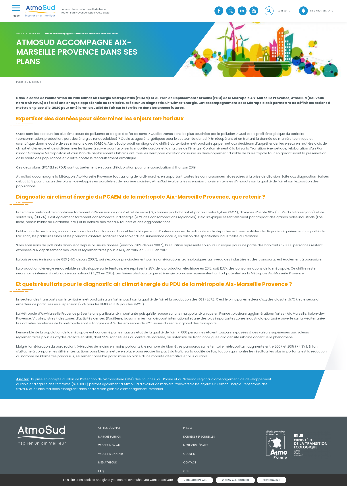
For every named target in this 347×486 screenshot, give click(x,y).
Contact (190, 462)
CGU (186, 471)
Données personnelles (199, 436)
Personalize (271, 480)
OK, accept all (195, 480)
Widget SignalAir (110, 454)
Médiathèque (107, 462)
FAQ (101, 471)
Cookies (189, 454)
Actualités (34, 33)
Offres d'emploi (109, 428)
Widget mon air (109, 445)
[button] (277, 11)
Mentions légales (195, 445)
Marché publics (109, 436)
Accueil (20, 33)
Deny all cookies (235, 480)
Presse (187, 428)
